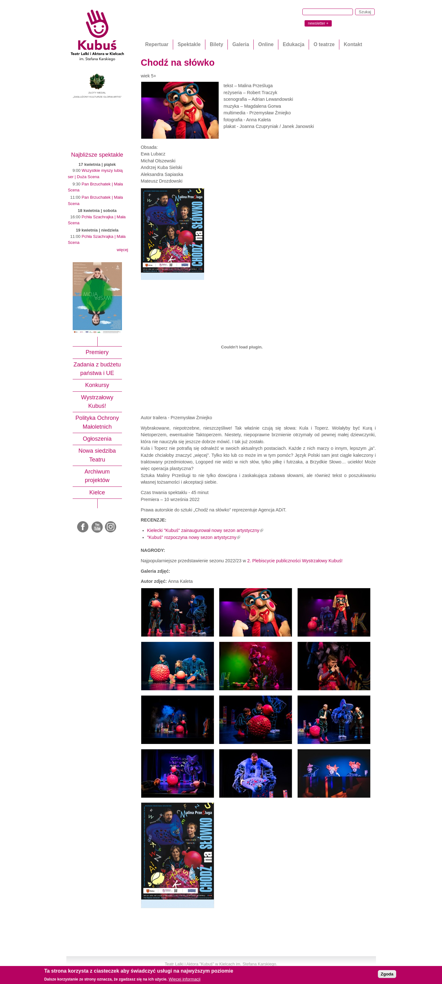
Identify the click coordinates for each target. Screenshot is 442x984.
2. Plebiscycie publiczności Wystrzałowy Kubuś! (294, 560)
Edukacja (293, 44)
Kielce (97, 492)
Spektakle (189, 44)
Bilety (216, 44)
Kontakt (353, 44)
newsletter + (318, 23)
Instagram (111, 527)
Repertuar (157, 44)
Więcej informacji (185, 979)
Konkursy (97, 385)
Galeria (240, 44)
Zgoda (387, 974)
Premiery (97, 352)
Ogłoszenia (97, 439)
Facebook (83, 527)
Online (266, 44)
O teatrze (324, 44)
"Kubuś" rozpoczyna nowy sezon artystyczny (193, 537)
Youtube (97, 527)
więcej (122, 249)
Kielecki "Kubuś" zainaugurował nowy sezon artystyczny (205, 530)
